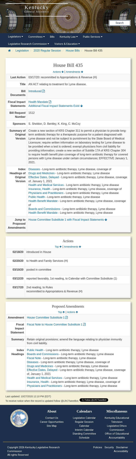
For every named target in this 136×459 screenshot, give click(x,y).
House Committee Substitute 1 (47, 317)
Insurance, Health (39, 189)
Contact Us (51, 417)
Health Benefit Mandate (42, 200)
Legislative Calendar (84, 417)
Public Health (36, 197)
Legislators (15, 36)
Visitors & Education (67, 43)
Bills (52, 36)
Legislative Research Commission (28, 43)
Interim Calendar (84, 429)
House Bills (73, 50)
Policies (97, 447)
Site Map (52, 425)
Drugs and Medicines (41, 173)
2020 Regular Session (47, 50)
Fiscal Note (34, 358)
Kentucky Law (69, 36)
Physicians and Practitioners (45, 193)
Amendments (74, 71)
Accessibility (121, 451)
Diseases (34, 169)
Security (109, 447)
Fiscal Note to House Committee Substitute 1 (56, 324)
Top (58, 246)
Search (120, 22)
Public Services (92, 36)
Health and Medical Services (46, 185)
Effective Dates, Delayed (43, 177)
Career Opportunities (52, 421)
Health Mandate (39, 101)
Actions (58, 71)
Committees (36, 36)
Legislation (22, 50)
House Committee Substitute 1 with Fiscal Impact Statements (67, 219)
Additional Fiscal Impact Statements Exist (55, 105)
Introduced (36, 91)
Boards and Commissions (44, 208)
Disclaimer (122, 447)
